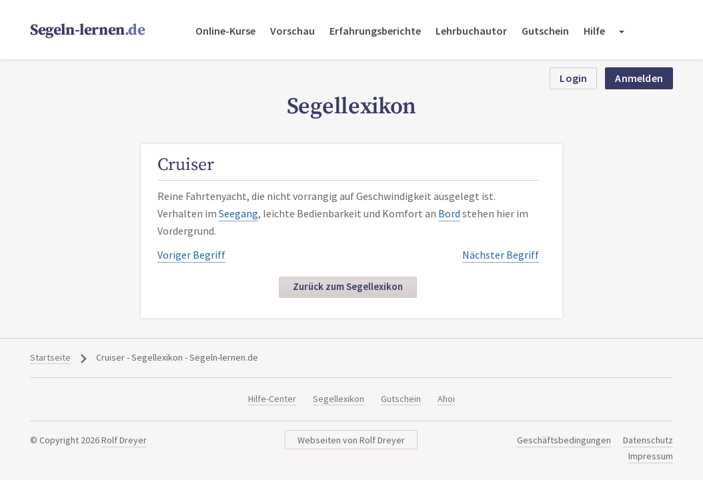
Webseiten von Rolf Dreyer (351, 440)
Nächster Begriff (500, 254)
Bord (449, 213)
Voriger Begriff (191, 254)
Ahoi (446, 399)
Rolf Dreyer (124, 440)
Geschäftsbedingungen (564, 440)
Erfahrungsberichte (375, 30)
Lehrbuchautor (471, 30)
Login (573, 78)
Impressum (650, 456)
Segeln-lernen (87, 30)
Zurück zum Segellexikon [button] (348, 286)
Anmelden (639, 78)
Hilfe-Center (272, 399)
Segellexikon (338, 399)
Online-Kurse (225, 30)
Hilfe (594, 30)
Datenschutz (648, 440)
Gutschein (545, 30)
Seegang (238, 213)
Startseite (50, 357)
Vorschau (292, 30)
